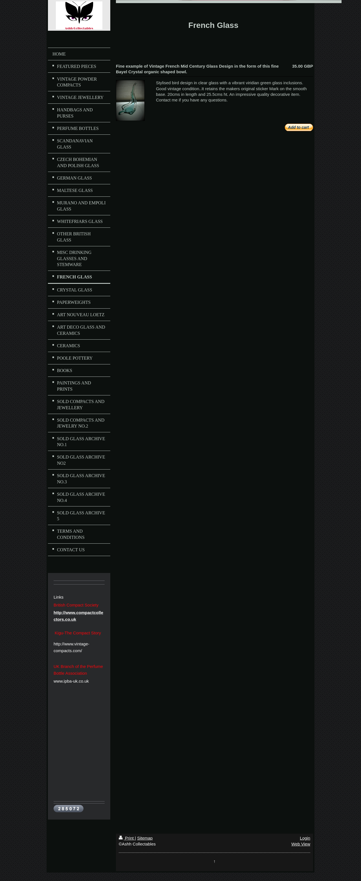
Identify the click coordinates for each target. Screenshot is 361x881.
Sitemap (145, 838)
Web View (300, 844)
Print (127, 838)
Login (305, 838)
